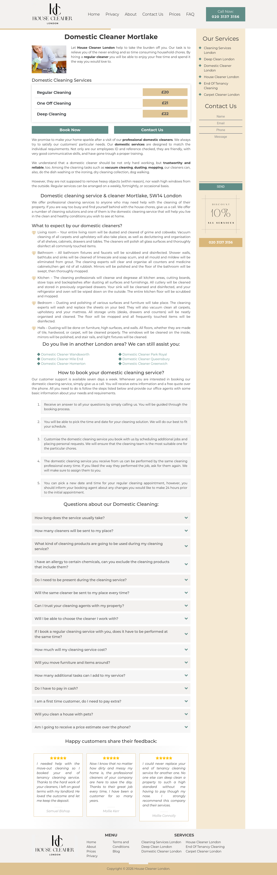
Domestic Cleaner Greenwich (145, 364)
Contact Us (152, 14)
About (131, 14)
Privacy (112, 14)
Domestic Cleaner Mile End (62, 359)
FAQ (190, 14)
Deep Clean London (219, 59)
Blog (116, 851)
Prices (174, 14)
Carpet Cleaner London (222, 95)
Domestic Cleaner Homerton (63, 364)
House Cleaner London (221, 77)
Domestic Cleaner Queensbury (146, 359)
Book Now (70, 130)
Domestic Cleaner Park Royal (145, 354)
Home (94, 14)
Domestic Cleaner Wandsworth (65, 354)
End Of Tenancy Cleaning (205, 847)
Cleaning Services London (161, 842)
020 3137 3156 (221, 242)
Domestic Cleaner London (161, 851)
